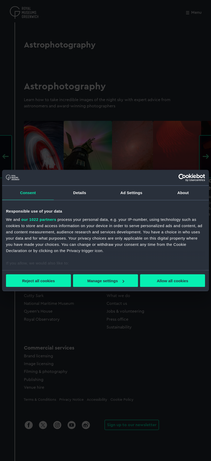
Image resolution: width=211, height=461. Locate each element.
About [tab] (183, 192)
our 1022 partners (38, 219)
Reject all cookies (38, 281)
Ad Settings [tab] (131, 192)
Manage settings (105, 281)
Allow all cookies (172, 281)
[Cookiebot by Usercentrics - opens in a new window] (182, 178)
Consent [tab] (28, 192)
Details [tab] (79, 192)
